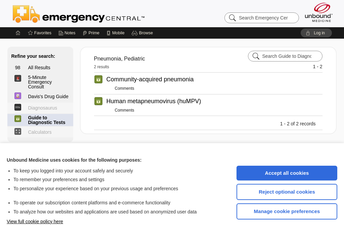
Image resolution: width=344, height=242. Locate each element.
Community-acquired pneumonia (150, 79)
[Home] (18, 33)
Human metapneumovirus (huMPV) (153, 101)
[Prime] (91, 33)
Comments (124, 88)
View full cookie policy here (35, 221)
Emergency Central (96, 13)
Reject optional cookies (287, 192)
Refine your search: (33, 56)
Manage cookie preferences (287, 211)
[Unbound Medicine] (319, 12)
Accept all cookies (287, 173)
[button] (143, 33)
